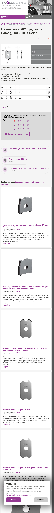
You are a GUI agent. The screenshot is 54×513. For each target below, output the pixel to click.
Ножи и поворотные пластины (17, 23)
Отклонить (41, 500)
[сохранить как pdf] (49, 38)
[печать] (43, 38)
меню (29, 17)
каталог (5, 17)
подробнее (6, 243)
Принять (13, 500)
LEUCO (3, 108)
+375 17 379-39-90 (39, 10)
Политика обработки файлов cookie (18, 495)
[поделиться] (38, 38)
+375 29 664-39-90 (39, 5)
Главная (3, 23)
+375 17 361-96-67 (21, 129)
